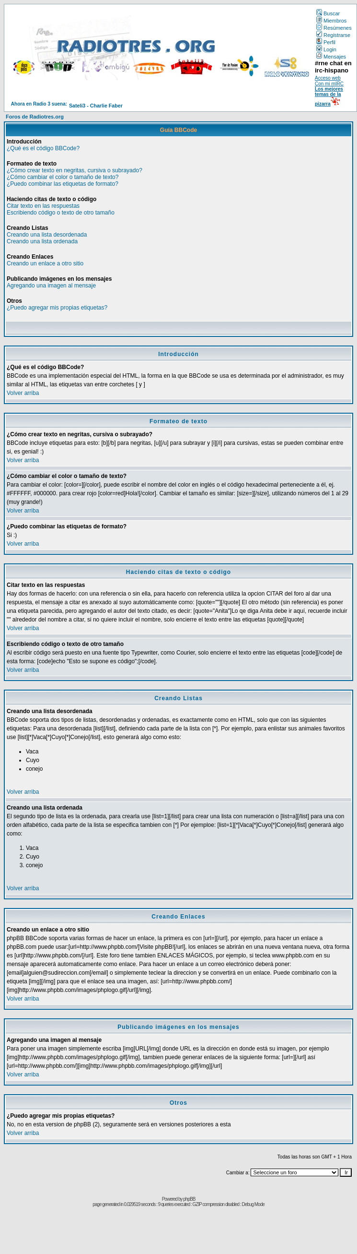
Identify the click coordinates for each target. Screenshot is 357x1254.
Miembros (331, 21)
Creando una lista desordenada (47, 234)
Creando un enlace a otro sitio (45, 263)
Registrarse (333, 35)
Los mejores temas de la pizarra (329, 96)
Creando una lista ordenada (42, 241)
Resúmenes (334, 28)
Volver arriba (23, 393)
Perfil (325, 42)
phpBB (189, 1199)
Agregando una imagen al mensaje (51, 285)
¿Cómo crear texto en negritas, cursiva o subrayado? (74, 170)
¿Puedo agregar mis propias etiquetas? (57, 307)
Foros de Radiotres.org (35, 116)
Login (326, 49)
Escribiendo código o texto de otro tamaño (61, 212)
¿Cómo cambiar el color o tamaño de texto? (62, 177)
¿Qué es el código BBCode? (43, 148)
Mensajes (331, 57)
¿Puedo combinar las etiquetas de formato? (62, 183)
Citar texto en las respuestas (43, 206)
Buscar (328, 13)
